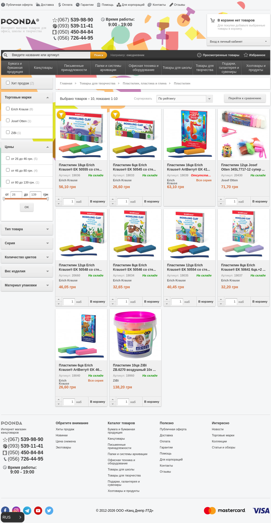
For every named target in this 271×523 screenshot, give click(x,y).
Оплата (67, 4)
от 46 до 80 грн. (24, 170)
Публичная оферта (19, 4)
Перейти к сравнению (244, 98)
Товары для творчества (97, 83)
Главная (66, 83)
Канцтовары (116, 438)
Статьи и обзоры (223, 447)
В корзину (97, 201)
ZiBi (16, 133)
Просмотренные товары (221, 55)
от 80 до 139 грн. (25, 182)
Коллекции (219, 441)
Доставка (47, 4)
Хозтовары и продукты (123, 490)
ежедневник (135, 55)
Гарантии (87, 4)
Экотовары (63, 447)
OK (26, 207)
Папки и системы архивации (127, 454)
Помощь (108, 4)
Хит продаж (22, 83)
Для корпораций (133, 4)
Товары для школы (121, 469)
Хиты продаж (65, 429)
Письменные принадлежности (119, 446)
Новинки (62, 435)
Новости (218, 429)
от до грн (27, 201)
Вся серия (204, 180)
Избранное (257, 55)
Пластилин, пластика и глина (144, 83)
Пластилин (182, 83)
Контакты (159, 4)
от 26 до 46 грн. (24, 158)
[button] (12, 517)
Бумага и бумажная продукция (121, 431)
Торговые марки (223, 435)
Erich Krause (22, 109)
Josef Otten (21, 121)
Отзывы (179, 4)
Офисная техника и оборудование (121, 461)
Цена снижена (66, 441)
